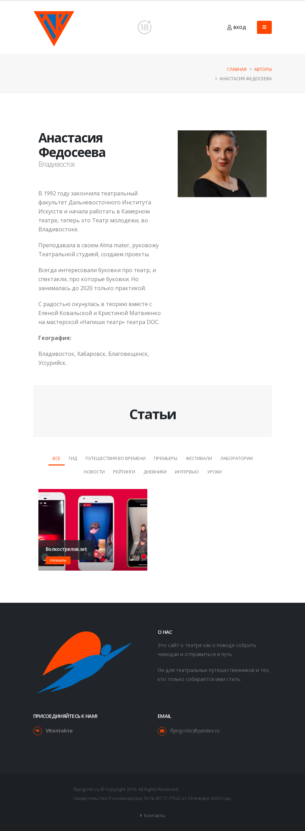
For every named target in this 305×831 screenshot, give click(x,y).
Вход (236, 27)
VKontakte (59, 730)
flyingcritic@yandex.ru (195, 730)
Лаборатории (236, 458)
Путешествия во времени (115, 458)
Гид (73, 458)
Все (57, 458)
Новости (94, 472)
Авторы (263, 69)
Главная (237, 69)
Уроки (214, 472)
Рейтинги (124, 472)
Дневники (155, 472)
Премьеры (165, 458)
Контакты (154, 815)
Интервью (187, 472)
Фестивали (199, 458)
